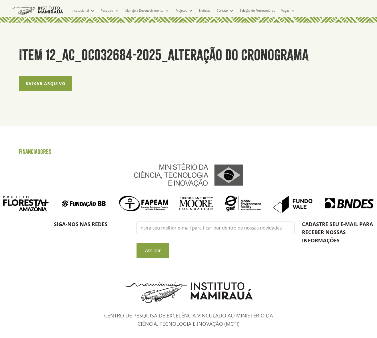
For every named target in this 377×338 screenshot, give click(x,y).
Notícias (204, 11)
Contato (222, 11)
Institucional (80, 11)
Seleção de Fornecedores (257, 11)
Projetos (181, 11)
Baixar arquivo (45, 83)
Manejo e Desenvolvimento (144, 11)
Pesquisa (107, 11)
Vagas (285, 11)
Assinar (153, 250)
